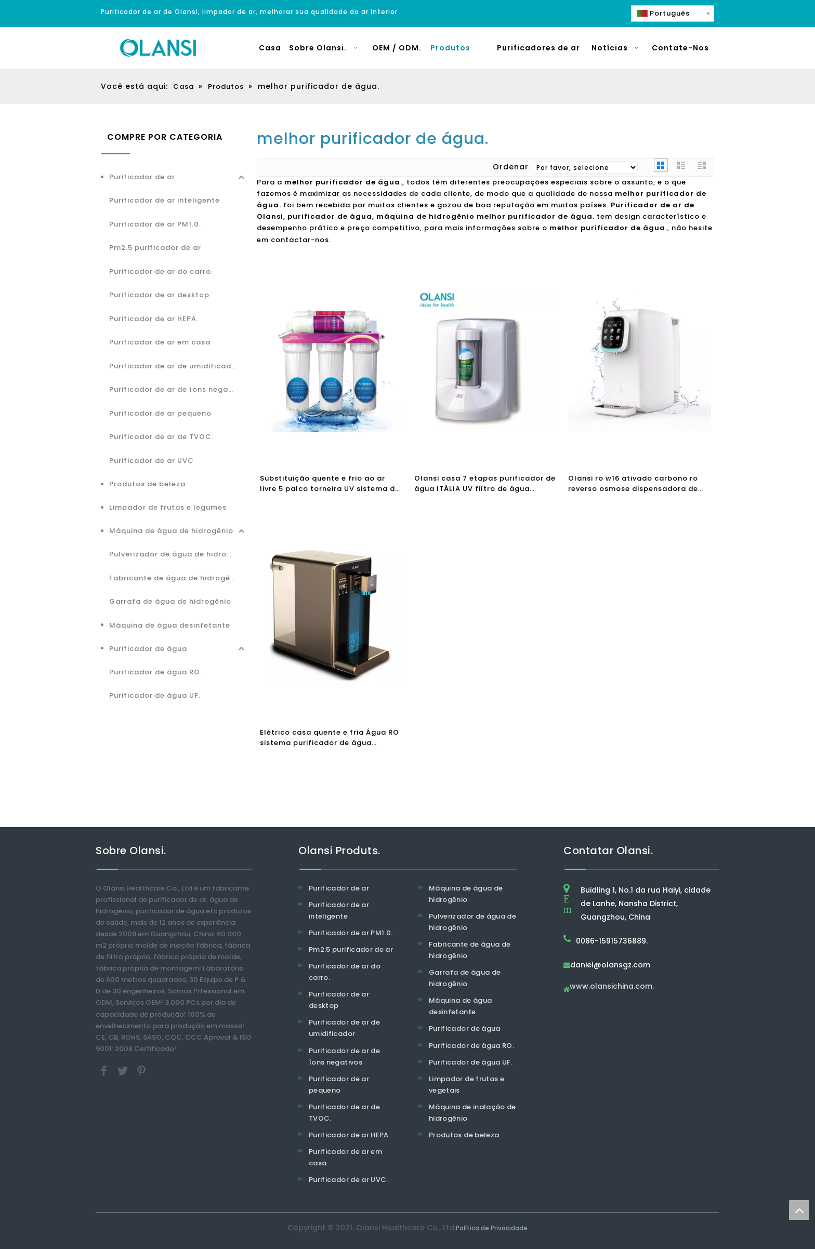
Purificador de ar (142, 177)
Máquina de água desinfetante (169, 625)
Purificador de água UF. (155, 695)
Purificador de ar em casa (160, 342)
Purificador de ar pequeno (160, 413)
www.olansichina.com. (612, 986)
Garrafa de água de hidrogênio (170, 601)
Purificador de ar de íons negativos (177, 389)
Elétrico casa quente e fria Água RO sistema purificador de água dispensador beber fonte (329, 737)
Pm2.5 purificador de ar (155, 248)
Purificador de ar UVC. (348, 1180)
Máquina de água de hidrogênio (171, 531)
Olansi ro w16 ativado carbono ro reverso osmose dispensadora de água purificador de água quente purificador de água (633, 483)
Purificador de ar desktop (159, 295)
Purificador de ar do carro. (161, 271)
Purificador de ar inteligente (164, 200)
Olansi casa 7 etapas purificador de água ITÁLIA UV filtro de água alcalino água (485, 483)
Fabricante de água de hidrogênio (175, 578)
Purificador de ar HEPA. (154, 319)
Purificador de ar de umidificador (174, 366)
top (799, 1210)
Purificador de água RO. (155, 672)
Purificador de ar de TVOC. (161, 437)
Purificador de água (148, 649)
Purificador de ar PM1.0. (155, 224)
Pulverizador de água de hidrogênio (177, 554)
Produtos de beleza (147, 484)
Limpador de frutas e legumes (168, 507)
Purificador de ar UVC (151, 461)
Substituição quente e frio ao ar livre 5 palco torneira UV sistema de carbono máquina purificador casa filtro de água (330, 483)
